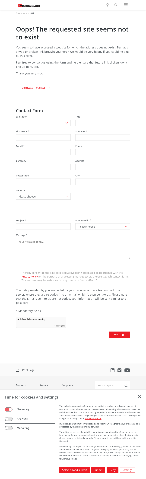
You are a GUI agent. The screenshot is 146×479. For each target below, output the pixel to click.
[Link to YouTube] (127, 370)
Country (20, 190)
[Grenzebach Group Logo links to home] (28, 5)
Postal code (22, 175)
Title (77, 116)
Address (79, 160)
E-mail (20, 146)
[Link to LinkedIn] (113, 370)
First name (22, 131)
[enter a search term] (126, 385)
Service (43, 385)
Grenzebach (21, 13)
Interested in (83, 220)
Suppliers (67, 385)
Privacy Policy (30, 276)
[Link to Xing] (119, 370)
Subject (21, 220)
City (77, 175)
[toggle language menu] (107, 5)
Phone (78, 146)
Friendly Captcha (59, 326)
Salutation (21, 116)
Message (21, 235)
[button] (116, 5)
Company (21, 160)
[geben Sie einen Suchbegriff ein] (112, 385)
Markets (21, 385)
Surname (81, 131)
